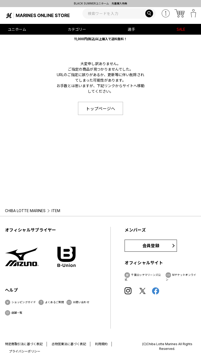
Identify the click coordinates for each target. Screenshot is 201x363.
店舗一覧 (17, 312)
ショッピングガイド (24, 302)
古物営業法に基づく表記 (69, 344)
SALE (181, 29)
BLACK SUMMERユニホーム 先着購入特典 (100, 3)
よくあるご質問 (54, 302)
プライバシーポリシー (24, 351)
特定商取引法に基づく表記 (24, 344)
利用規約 (101, 344)
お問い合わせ (81, 302)
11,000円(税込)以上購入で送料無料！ (100, 39)
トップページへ (100, 108)
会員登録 (150, 245)
